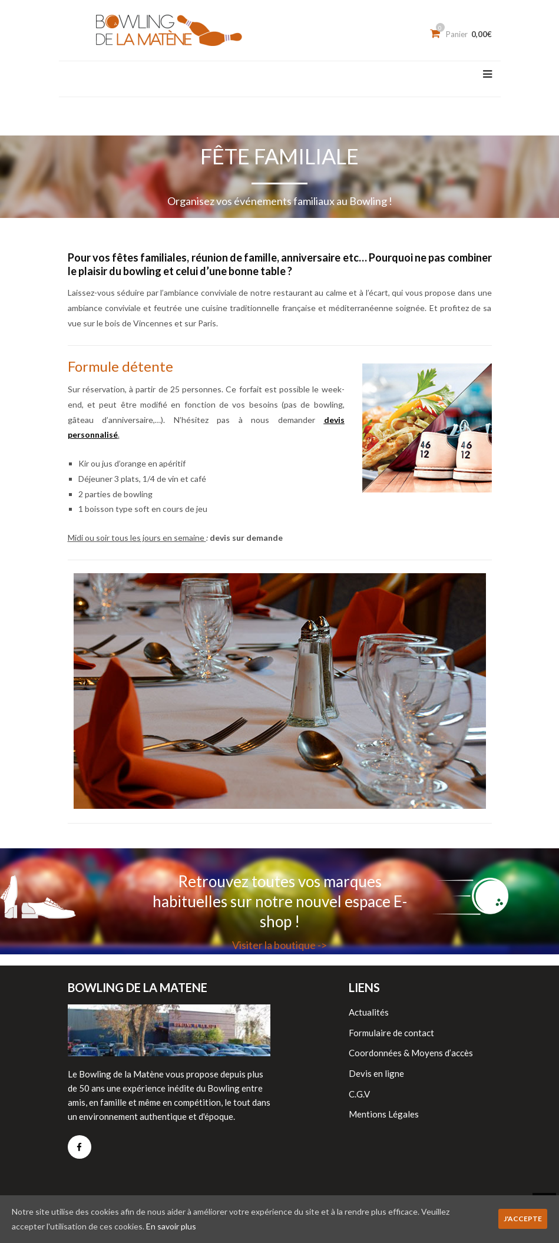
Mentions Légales (384, 1114)
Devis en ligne (376, 1073)
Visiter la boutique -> (279, 944)
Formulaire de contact (391, 1032)
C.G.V (359, 1094)
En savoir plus (171, 1226)
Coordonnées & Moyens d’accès (411, 1052)
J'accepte (523, 1218)
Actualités (369, 1012)
